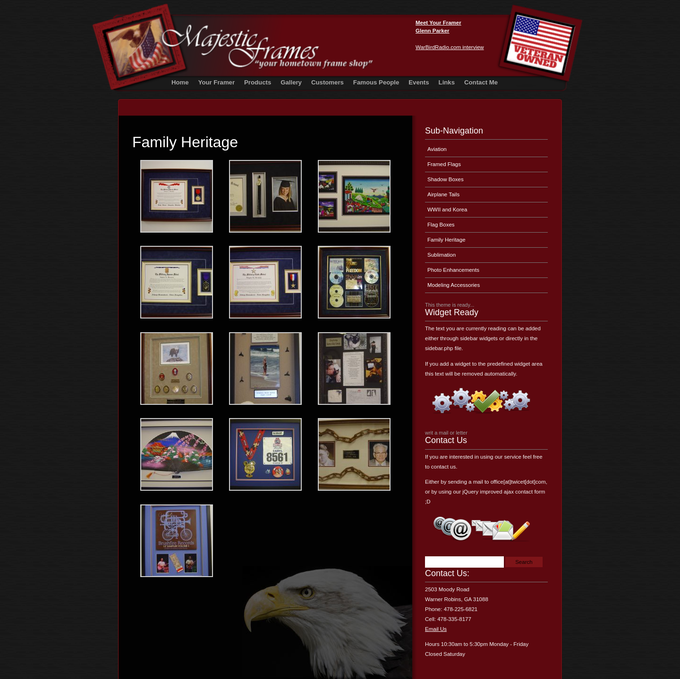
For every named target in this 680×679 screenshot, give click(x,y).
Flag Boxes (441, 224)
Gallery (291, 82)
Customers (327, 82)
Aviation (437, 149)
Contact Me (481, 82)
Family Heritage (185, 142)
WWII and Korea (447, 209)
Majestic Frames (503, 32)
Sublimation (441, 255)
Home (180, 82)
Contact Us (446, 440)
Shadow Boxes (445, 179)
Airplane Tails (443, 194)
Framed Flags (444, 164)
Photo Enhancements (453, 270)
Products (257, 82)
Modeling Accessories (453, 285)
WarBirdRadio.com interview (450, 47)
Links (447, 82)
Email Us (436, 629)
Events (418, 82)
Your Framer (216, 82)
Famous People (376, 82)
